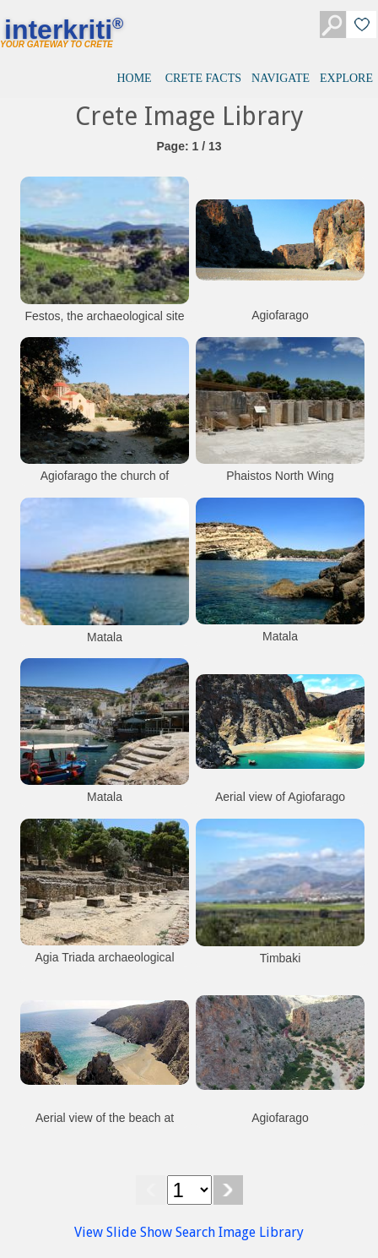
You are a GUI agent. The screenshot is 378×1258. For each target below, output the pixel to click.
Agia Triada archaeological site (105, 965)
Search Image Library (240, 1232)
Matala (104, 637)
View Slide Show (123, 1232)
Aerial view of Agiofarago (280, 796)
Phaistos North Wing (280, 475)
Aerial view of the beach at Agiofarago (104, 1126)
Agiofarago (280, 315)
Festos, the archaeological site (104, 316)
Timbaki (280, 958)
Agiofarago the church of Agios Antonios (105, 484)
